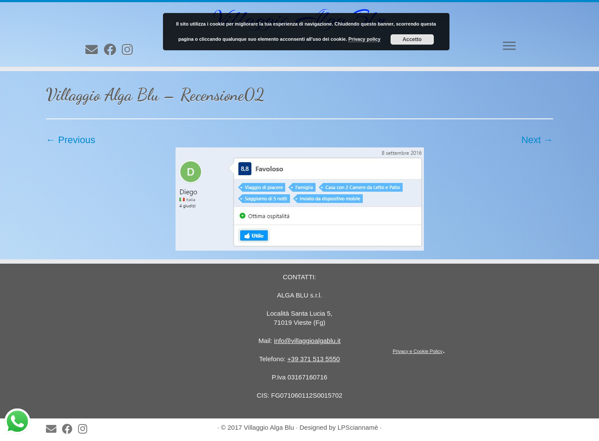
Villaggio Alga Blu (269, 427)
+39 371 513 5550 (313, 359)
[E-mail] (94, 50)
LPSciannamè (358, 427)
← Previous (70, 139)
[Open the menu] (509, 46)
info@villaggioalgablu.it (307, 340)
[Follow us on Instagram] (130, 50)
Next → (537, 139)
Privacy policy (364, 39)
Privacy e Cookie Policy (418, 351)
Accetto (412, 39)
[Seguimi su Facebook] (113, 50)
